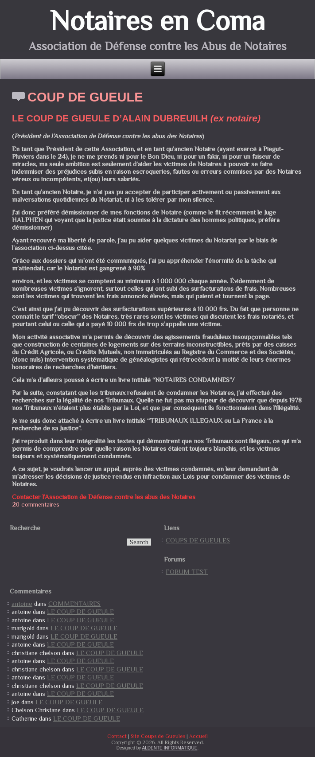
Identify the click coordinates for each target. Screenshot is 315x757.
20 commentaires (35, 504)
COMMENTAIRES (74, 603)
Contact (117, 736)
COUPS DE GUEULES (198, 540)
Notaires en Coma (157, 20)
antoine (22, 603)
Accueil (198, 736)
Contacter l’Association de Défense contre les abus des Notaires (103, 496)
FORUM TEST (187, 571)
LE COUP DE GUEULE (80, 611)
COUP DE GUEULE (85, 97)
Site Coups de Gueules (158, 736)
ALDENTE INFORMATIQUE (170, 747)
